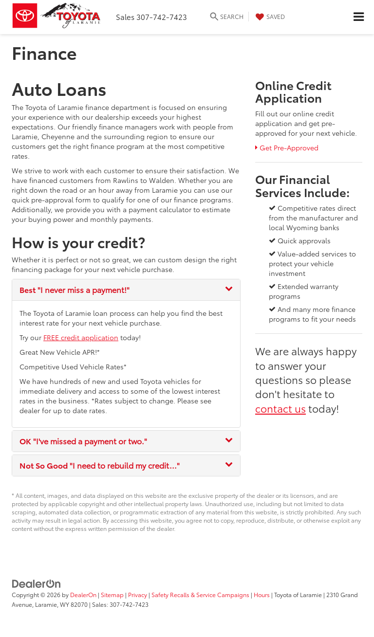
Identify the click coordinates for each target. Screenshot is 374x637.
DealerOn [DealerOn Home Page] (83, 594)
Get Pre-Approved (286, 147)
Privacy (137, 594)
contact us (280, 407)
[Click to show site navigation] (358, 17)
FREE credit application (80, 337)
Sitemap (112, 594)
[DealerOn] (36, 583)
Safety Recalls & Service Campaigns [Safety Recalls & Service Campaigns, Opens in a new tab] (200, 594)
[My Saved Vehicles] (269, 16)
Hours (262, 594)
